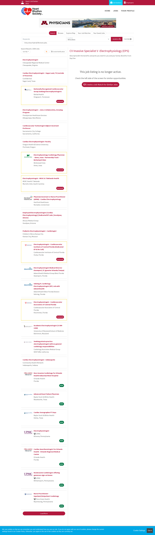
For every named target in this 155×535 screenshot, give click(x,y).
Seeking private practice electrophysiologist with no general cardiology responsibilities (48, 343)
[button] (127, 39)
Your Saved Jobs (99, 33)
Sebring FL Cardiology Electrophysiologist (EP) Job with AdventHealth (47, 286)
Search (52, 33)
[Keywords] (44, 39)
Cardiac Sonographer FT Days (45, 412)
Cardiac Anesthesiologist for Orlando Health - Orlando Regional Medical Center (48, 451)
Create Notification (58, 52)
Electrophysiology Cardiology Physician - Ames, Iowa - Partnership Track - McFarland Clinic (49, 157)
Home (107, 11)
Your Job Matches (84, 33)
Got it (150, 530)
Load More (44, 513)
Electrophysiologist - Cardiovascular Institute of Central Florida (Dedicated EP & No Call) (48, 246)
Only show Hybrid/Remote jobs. (35, 43)
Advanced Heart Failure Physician (46, 394)
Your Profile (128, 11)
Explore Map (70, 33)
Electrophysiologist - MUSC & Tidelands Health (41, 178)
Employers (129, 2)
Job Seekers (115, 2)
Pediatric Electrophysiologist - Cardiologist (39, 231)
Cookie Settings (139, 530)
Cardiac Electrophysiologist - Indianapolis (39, 360)
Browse (60, 33)
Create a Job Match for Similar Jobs (100, 84)
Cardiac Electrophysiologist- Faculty (37, 141)
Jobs (115, 11)
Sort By (25, 52)
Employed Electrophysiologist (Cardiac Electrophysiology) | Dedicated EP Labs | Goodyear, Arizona (42, 215)
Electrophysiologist (30, 60)
